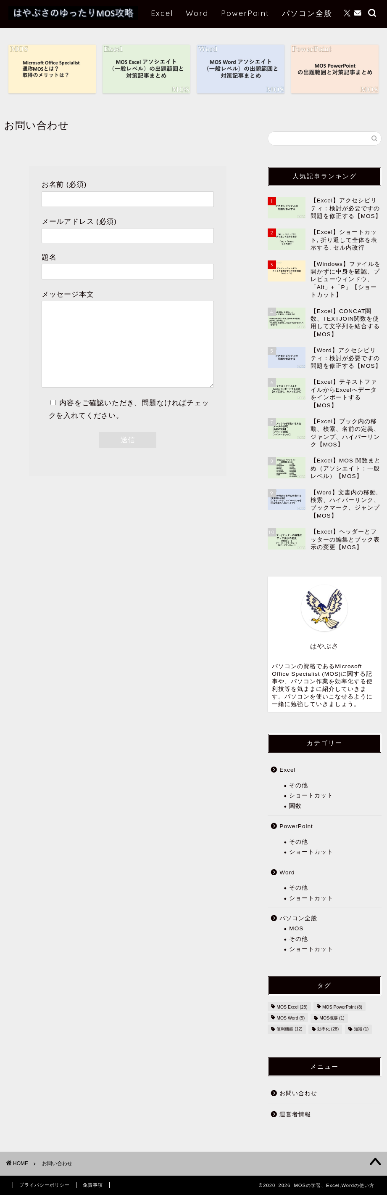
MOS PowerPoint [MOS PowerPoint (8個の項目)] (342, 1007)
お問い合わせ (298, 1093)
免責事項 (93, 1184)
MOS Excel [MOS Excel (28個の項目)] (291, 1007)
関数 (295, 806)
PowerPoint (245, 13)
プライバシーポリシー (44, 1184)
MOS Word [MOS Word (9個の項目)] (290, 1018)
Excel (162, 13)
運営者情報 (295, 1114)
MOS (296, 928)
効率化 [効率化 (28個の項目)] (328, 1029)
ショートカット (311, 795)
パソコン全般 (307, 13)
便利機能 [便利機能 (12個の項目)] (289, 1029)
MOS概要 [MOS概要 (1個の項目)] (331, 1018)
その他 (298, 785)
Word (197, 13)
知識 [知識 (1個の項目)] (361, 1029)
